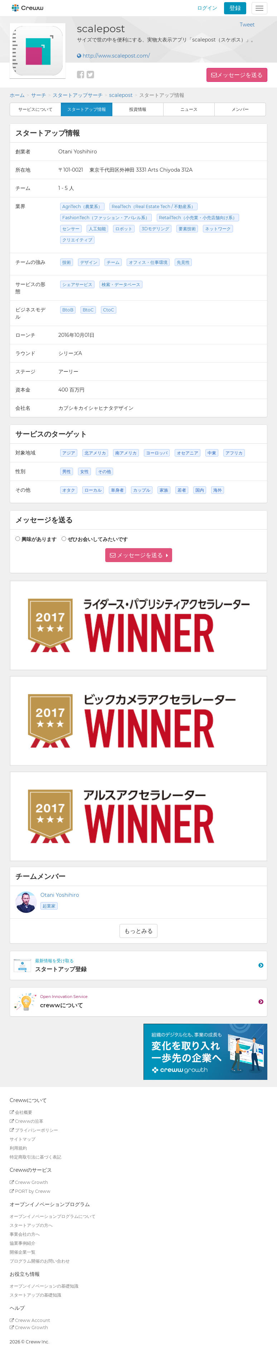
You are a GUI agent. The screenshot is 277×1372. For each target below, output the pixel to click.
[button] (138, 555)
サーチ (38, 95)
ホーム (17, 95)
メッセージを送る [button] (240, 75)
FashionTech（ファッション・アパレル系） (106, 217)
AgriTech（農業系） (82, 206)
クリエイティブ (77, 239)
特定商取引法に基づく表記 (35, 1157)
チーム (113, 262)
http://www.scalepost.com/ (113, 56)
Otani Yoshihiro (59, 895)
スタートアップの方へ (31, 1225)
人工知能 (97, 228)
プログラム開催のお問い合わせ (40, 1261)
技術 (66, 262)
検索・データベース (121, 284)
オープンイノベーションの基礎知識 (44, 1286)
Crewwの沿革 (26, 1121)
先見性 (183, 262)
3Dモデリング (155, 228)
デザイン (88, 262)
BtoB (67, 310)
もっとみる (138, 931)
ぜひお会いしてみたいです (98, 539)
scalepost (121, 95)
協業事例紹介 (22, 1243)
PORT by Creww (30, 1191)
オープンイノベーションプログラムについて (53, 1216)
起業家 (49, 906)
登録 (235, 8)
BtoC (88, 310)
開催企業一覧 (22, 1252)
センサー (70, 228)
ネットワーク (218, 228)
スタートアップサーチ (78, 95)
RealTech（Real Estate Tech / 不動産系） (153, 206)
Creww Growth (29, 1182)
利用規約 (18, 1148)
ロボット (123, 228)
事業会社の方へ (25, 1234)
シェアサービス (77, 284)
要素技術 (187, 228)
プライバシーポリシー (34, 1130)
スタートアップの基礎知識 (35, 1295)
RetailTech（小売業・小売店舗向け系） (198, 217)
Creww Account (30, 1320)
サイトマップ (22, 1139)
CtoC (108, 310)
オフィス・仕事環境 (148, 262)
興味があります (39, 539)
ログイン (207, 8)
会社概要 (21, 1112)
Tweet (247, 24)
